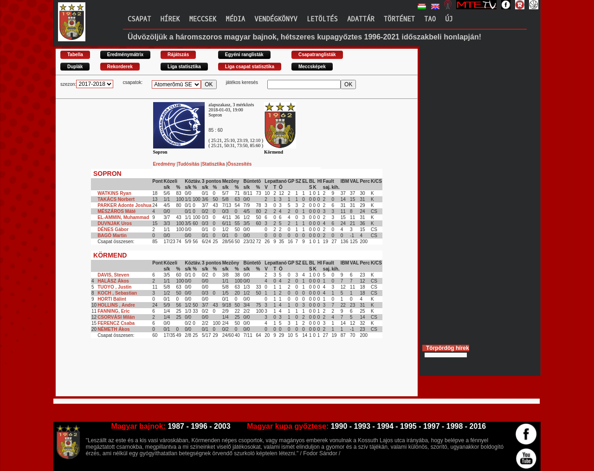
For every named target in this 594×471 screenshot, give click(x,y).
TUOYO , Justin (114, 287)
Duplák (75, 66)
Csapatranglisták (317, 54)
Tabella (75, 54)
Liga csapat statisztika (249, 66)
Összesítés (239, 164)
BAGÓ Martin (112, 235)
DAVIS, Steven (113, 274)
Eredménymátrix (125, 54)
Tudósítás (189, 164)
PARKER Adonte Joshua (124, 205)
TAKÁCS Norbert (116, 199)
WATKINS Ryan (114, 193)
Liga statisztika (184, 66)
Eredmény (165, 164)
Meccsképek (312, 66)
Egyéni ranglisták (244, 54)
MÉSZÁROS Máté (116, 211)
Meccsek (202, 19)
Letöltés (322, 19)
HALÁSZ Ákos (113, 281)
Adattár (360, 19)
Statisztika (214, 164)
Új (449, 19)
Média (235, 19)
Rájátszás (178, 54)
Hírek (170, 19)
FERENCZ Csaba (116, 323)
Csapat (139, 19)
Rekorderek (120, 66)
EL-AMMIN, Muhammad (123, 217)
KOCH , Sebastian (117, 293)
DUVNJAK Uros (114, 223)
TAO (430, 19)
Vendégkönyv (275, 19)
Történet (399, 19)
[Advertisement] (225, 375)
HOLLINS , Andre (116, 305)
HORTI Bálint (111, 299)
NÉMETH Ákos (113, 329)
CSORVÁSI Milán (116, 317)
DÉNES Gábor (113, 229)
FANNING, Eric (113, 311)
